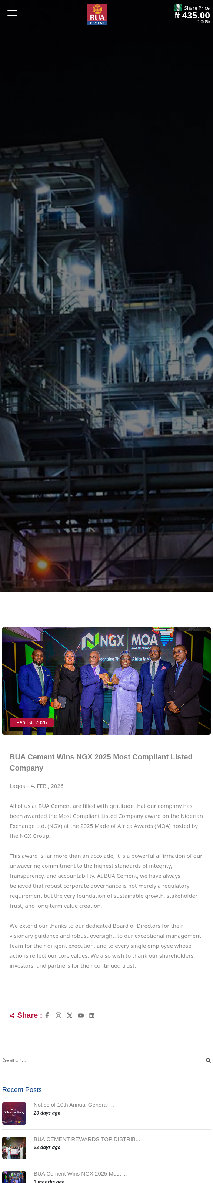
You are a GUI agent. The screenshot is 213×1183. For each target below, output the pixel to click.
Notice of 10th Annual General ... (74, 1105)
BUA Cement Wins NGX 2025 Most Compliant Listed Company (101, 762)
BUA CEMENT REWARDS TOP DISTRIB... (87, 1139)
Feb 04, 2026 (31, 722)
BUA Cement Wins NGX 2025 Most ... (80, 1173)
